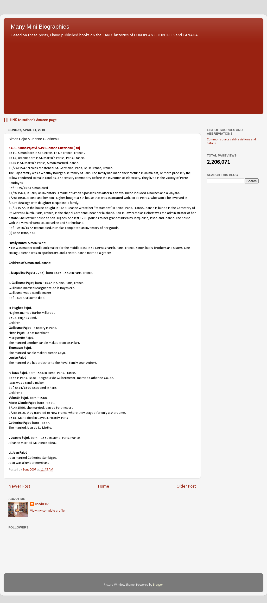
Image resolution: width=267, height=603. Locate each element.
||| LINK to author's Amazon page (30, 120)
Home (103, 486)
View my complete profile (47, 510)
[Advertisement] (133, 74)
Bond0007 (42, 504)
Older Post (186, 486)
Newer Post (19, 486)
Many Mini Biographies (40, 26)
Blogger (158, 584)
